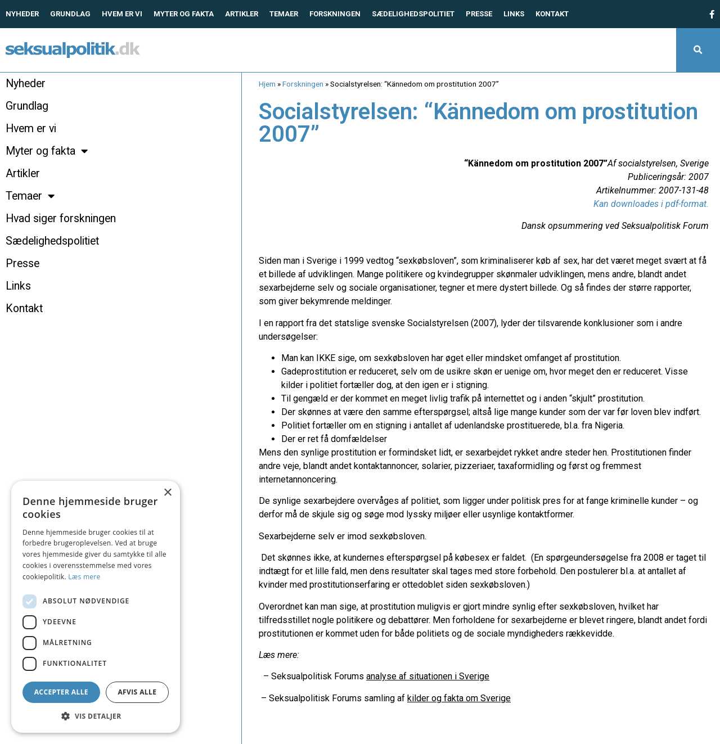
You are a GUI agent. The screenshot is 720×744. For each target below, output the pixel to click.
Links (513, 14)
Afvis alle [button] (137, 692)
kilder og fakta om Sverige (459, 698)
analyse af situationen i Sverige (427, 676)
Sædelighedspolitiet (413, 14)
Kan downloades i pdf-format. (651, 204)
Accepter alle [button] (61, 692)
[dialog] (95, 607)
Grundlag (70, 14)
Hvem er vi (122, 14)
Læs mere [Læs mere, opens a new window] (84, 576)
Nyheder (22, 14)
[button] (698, 50)
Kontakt (552, 14)
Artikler (241, 14)
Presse (479, 14)
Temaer (283, 14)
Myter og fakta (184, 14)
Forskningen (335, 14)
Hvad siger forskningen (61, 218)
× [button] (167, 493)
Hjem (267, 83)
